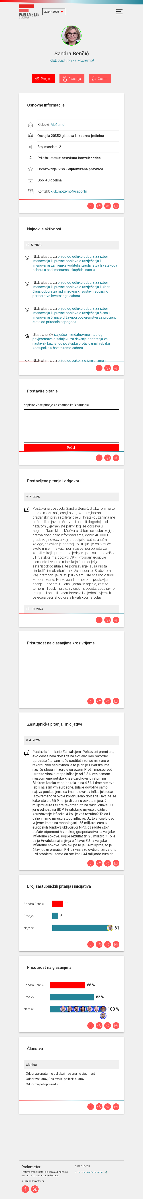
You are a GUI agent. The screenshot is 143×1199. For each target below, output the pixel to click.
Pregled (46, 78)
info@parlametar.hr (32, 1181)
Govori (102, 78)
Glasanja (74, 78)
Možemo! (58, 125)
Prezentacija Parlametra (89, 1172)
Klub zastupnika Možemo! (71, 60)
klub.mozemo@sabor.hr (69, 191)
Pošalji (71, 447)
